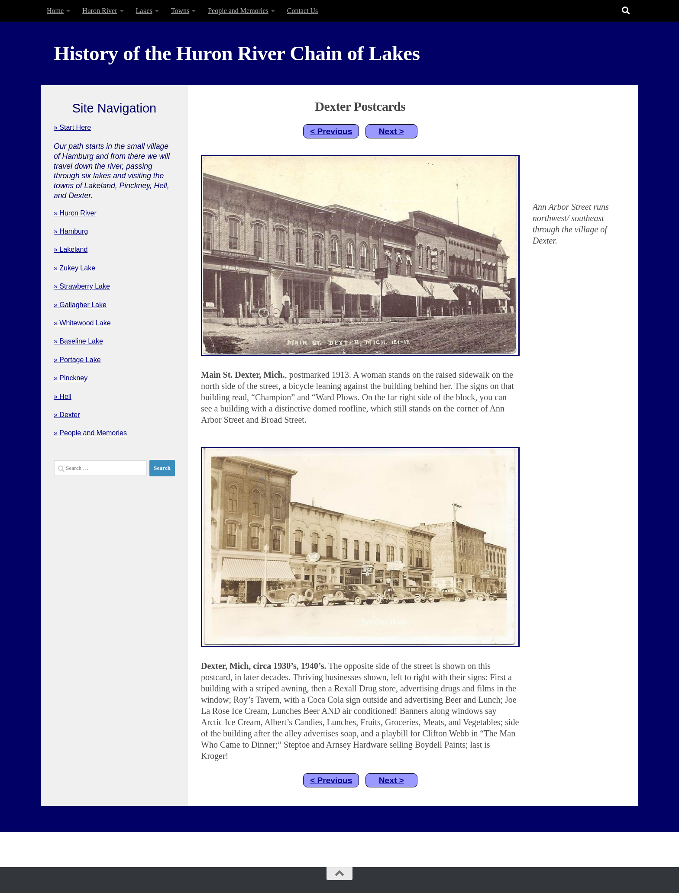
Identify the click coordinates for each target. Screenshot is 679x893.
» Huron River (75, 213)
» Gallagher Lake (80, 304)
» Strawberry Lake (82, 286)
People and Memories (238, 10)
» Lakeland (70, 249)
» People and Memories (90, 433)
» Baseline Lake (78, 341)
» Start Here (72, 127)
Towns (180, 10)
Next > (391, 131)
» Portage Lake (77, 359)
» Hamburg (71, 231)
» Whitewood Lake (82, 323)
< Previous (331, 131)
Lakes (144, 10)
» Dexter (67, 414)
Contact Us (302, 10)
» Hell (62, 396)
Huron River (99, 10)
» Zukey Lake (74, 268)
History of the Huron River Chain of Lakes (237, 53)
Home (55, 10)
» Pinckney (70, 378)
